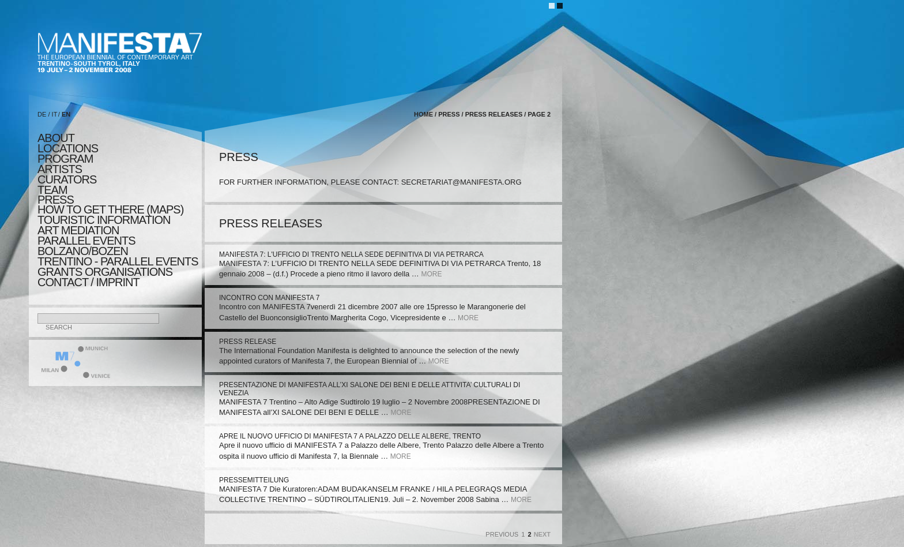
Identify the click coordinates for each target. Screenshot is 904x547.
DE (41, 114)
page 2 (539, 114)
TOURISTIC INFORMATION (103, 220)
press (55, 199)
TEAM (52, 190)
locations (67, 148)
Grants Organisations (104, 272)
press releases (494, 114)
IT (55, 114)
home (423, 114)
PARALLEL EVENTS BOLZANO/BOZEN (86, 245)
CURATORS (66, 179)
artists (59, 169)
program (65, 158)
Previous (501, 534)
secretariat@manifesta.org (461, 182)
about (55, 138)
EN (66, 114)
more (431, 274)
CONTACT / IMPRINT (88, 282)
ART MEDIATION (78, 230)
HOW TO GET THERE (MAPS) (110, 209)
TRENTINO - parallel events (117, 261)
